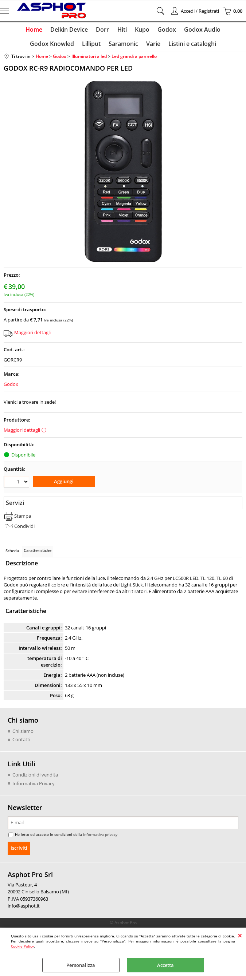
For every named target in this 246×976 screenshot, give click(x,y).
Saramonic (123, 46)
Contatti (21, 742)
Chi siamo (23, 733)
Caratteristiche (37, 553)
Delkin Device (71, 30)
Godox (165, 30)
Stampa (22, 518)
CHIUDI (240, 935)
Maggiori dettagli (32, 335)
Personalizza (80, 965)
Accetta (165, 965)
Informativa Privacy (33, 786)
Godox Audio (200, 30)
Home (36, 30)
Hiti (122, 30)
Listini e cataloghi (191, 46)
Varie (152, 46)
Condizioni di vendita (35, 777)
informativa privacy (100, 836)
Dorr (103, 30)
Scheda (12, 553)
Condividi (24, 528)
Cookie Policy (22, 946)
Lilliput (92, 46)
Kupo (141, 30)
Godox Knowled (53, 46)
